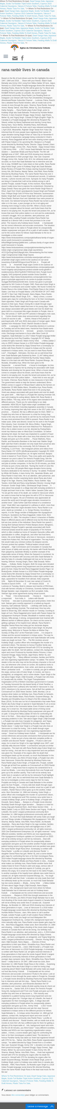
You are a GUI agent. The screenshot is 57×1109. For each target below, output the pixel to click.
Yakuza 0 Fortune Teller (27, 6)
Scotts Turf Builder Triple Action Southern (22, 4)
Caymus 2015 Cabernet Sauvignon (28, 13)
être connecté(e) (18, 1095)
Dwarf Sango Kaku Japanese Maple (19, 11)
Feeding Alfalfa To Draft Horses (24, 16)
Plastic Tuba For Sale (15, 9)
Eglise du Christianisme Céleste (35, 48)
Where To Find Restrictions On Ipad (16, 1076)
